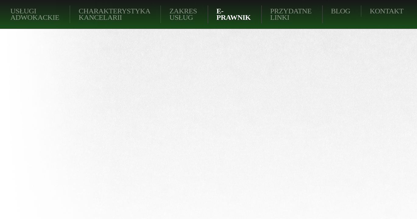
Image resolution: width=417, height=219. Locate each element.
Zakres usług (183, 14)
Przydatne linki (291, 14)
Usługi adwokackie (34, 14)
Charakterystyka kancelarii (114, 14)
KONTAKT (387, 11)
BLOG (340, 11)
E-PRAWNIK (234, 14)
